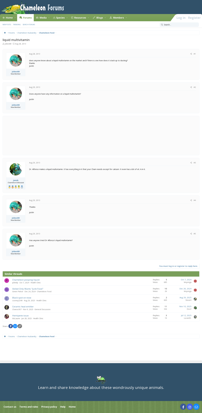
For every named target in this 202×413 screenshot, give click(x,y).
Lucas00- (187, 318)
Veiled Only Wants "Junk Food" (27, 288)
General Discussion (42, 309)
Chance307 (17, 309)
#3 (195, 162)
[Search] (179, 24)
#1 (195, 54)
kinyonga (187, 282)
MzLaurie (16, 318)
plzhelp (15, 282)
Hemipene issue (20, 315)
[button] (15, 17)
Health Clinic (36, 282)
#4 (195, 200)
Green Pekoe (17, 291)
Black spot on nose (21, 297)
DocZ (189, 309)
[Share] (191, 54)
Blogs (99, 17)
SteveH (188, 300)
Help (62, 406)
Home (9, 17)
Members (118, 17)
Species (60, 17)
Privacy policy (49, 406)
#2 (195, 87)
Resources (80, 17)
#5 (195, 233)
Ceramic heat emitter (23, 306)
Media (43, 17)
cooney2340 (17, 300)
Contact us (10, 406)
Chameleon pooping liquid (26, 279)
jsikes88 (8, 44)
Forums (27, 17)
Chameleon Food (44, 291)
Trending (17, 24)
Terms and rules (28, 406)
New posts (7, 24)
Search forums (29, 24)
